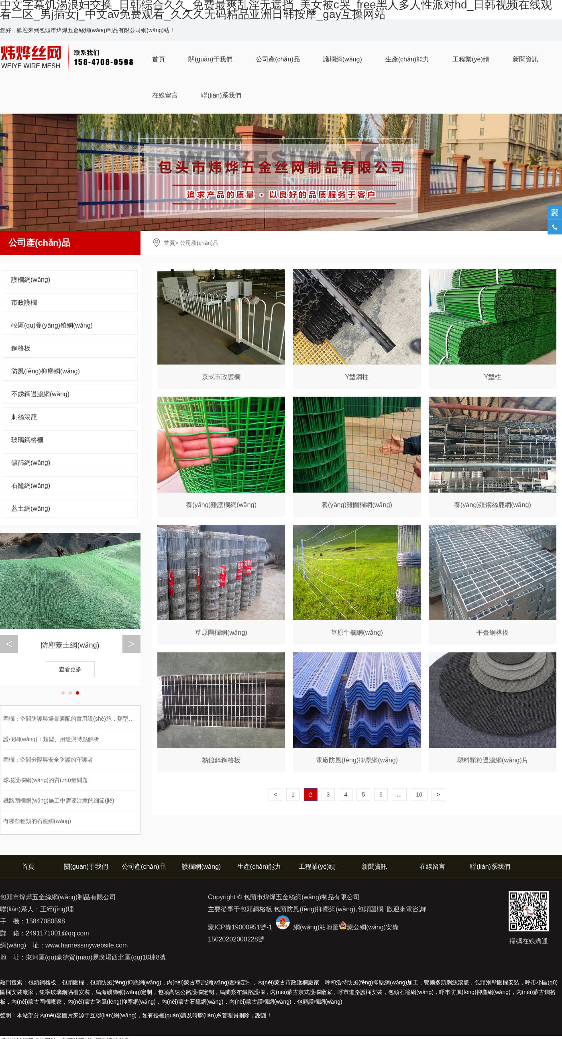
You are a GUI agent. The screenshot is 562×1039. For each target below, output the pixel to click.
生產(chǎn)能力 (407, 59)
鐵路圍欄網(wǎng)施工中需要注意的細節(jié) (58, 800)
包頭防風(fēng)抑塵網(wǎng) (125, 982)
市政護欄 (24, 302)
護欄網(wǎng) (342, 59)
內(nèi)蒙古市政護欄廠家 (288, 982)
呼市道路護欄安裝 (360, 992)
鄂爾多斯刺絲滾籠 (446, 982)
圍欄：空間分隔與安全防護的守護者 (48, 759)
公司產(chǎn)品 (277, 59)
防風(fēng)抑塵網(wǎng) (45, 371)
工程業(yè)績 (470, 59)
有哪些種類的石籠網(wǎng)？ (37, 821)
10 (419, 794)
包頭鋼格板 (42, 982)
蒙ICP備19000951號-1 (240, 927)
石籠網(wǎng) (30, 485)
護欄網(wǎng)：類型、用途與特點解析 (51, 739)
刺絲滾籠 (24, 417)
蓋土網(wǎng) (30, 508)
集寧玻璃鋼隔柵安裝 (64, 992)
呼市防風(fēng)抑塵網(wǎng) (475, 992)
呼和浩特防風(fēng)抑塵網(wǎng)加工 (372, 982)
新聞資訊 (525, 59)
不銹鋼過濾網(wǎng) (40, 394)
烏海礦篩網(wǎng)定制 (124, 992)
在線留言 (165, 95)
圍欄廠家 (36, 1001)
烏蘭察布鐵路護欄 (242, 992)
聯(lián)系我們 (221, 95)
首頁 (158, 59)
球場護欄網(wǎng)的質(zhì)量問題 (45, 780)
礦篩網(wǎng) (30, 462)
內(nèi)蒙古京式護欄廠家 (301, 992)
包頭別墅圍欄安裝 (496, 982)
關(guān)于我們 (210, 59)
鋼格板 (21, 348)
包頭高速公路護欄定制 (186, 992)
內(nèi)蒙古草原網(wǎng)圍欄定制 (209, 982)
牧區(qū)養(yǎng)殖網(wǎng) (52, 325)
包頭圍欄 (73, 982)
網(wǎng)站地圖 (316, 927)
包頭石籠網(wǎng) (411, 992)
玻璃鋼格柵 (27, 439)
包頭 (319, 1001)
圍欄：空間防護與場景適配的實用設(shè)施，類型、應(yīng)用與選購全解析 (98, 718)
